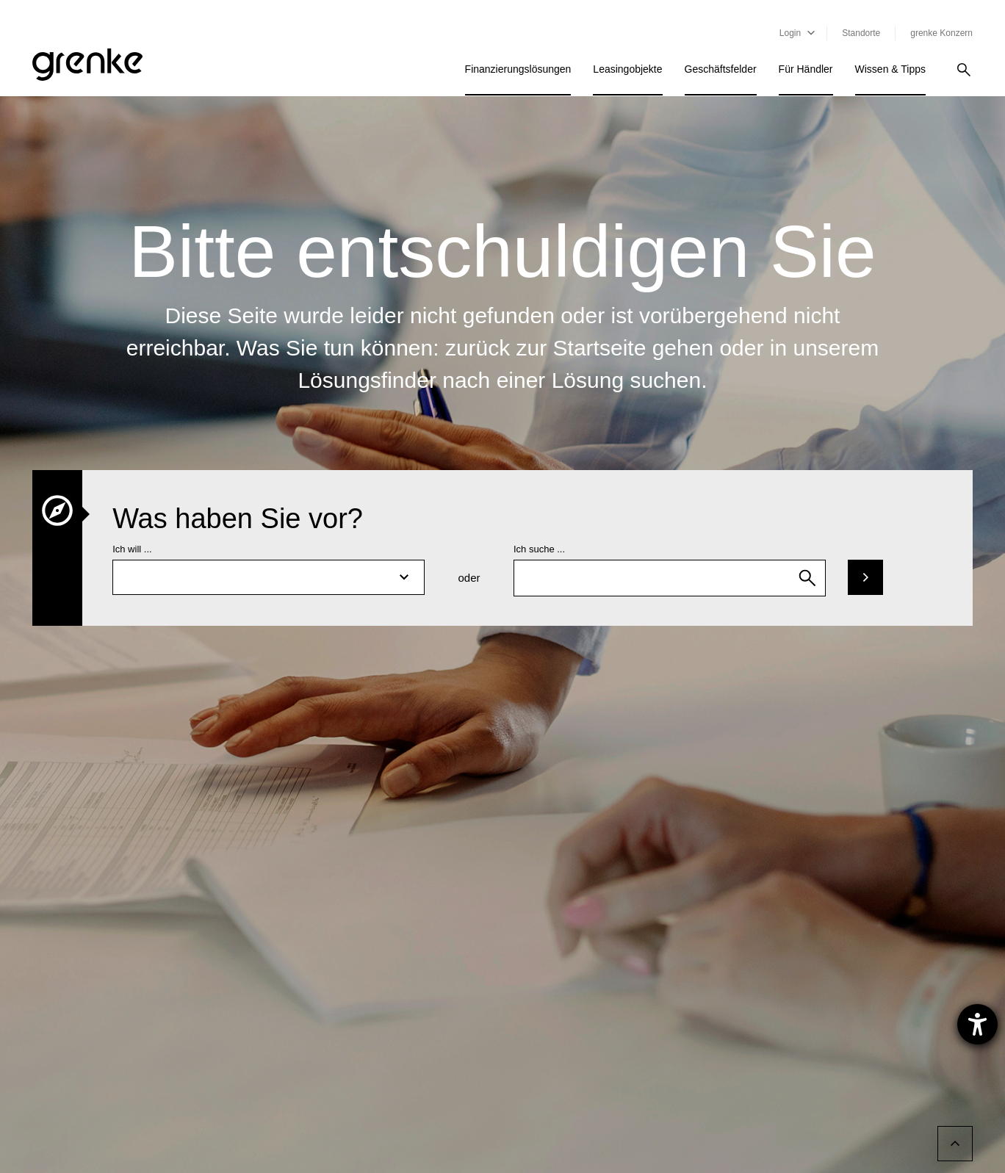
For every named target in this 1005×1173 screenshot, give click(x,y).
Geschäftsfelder (721, 69)
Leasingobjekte (627, 69)
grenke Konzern (941, 33)
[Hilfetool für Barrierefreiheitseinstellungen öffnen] (977, 1024)
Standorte (861, 33)
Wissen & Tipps (890, 69)
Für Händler (806, 69)
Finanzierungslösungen (518, 69)
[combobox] (670, 578)
